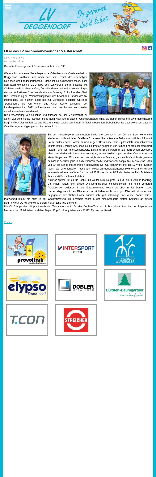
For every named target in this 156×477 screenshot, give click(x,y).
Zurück (8, 222)
